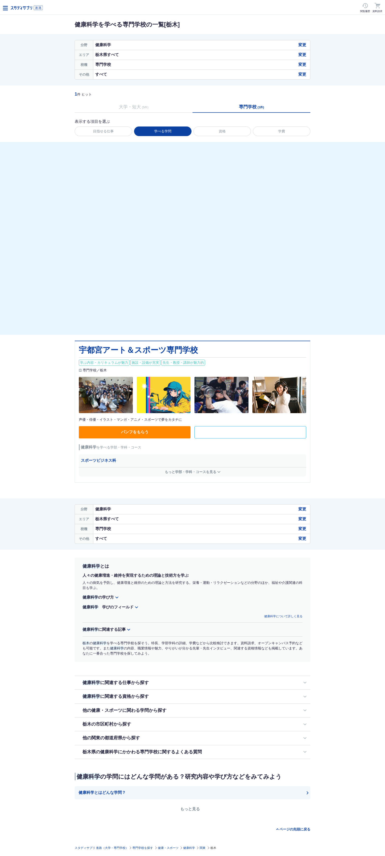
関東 (203, 848)
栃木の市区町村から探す (106, 724)
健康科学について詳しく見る (283, 616)
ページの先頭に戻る (294, 829)
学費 (281, 131)
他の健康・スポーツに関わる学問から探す (124, 710)
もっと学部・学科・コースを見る (190, 472)
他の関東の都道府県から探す (111, 737)
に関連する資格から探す (115, 696)
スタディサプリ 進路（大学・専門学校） (101, 848)
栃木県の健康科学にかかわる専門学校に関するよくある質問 (142, 751)
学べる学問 (162, 131)
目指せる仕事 (103, 131)
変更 (302, 45)
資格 (222, 131)
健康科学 (189, 848)
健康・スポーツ (168, 848)
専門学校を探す (142, 848)
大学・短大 (134, 106)
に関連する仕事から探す (115, 682)
